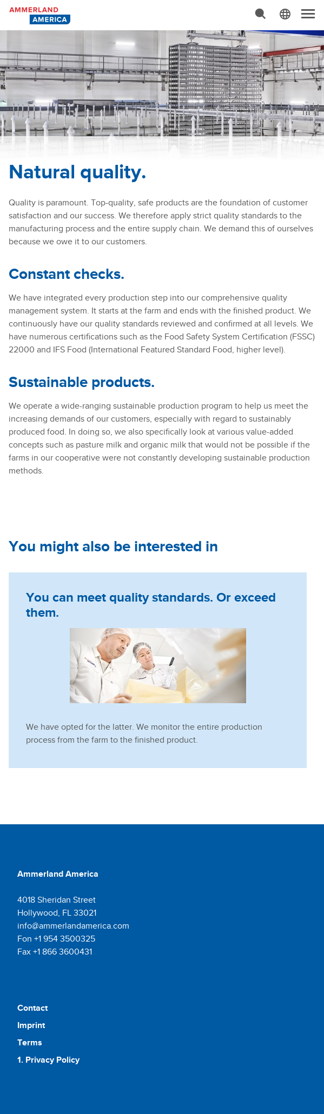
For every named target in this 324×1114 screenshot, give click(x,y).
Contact (32, 1008)
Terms (29, 1042)
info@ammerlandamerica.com (73, 925)
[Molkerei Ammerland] (39, 14)
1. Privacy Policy (48, 1059)
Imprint (31, 1025)
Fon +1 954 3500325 (56, 938)
